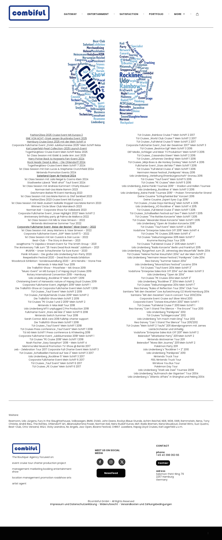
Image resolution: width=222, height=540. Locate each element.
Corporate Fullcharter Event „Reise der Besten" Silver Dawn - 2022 (56, 227)
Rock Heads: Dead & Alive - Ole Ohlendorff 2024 (56, 162)
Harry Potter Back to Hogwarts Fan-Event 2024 (56, 158)
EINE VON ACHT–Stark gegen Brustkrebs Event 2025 (56, 138)
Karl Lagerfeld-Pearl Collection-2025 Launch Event (56, 148)
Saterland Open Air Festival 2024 (56, 176)
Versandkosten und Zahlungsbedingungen (146, 504)
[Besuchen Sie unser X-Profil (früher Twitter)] (121, 461)
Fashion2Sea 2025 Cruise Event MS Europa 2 (56, 135)
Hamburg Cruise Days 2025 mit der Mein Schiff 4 (56, 141)
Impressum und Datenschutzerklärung (73, 504)
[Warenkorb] (197, 16)
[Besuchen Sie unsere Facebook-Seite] (100, 461)
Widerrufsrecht (109, 504)
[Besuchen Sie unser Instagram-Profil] (111, 461)
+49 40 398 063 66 (167, 455)
